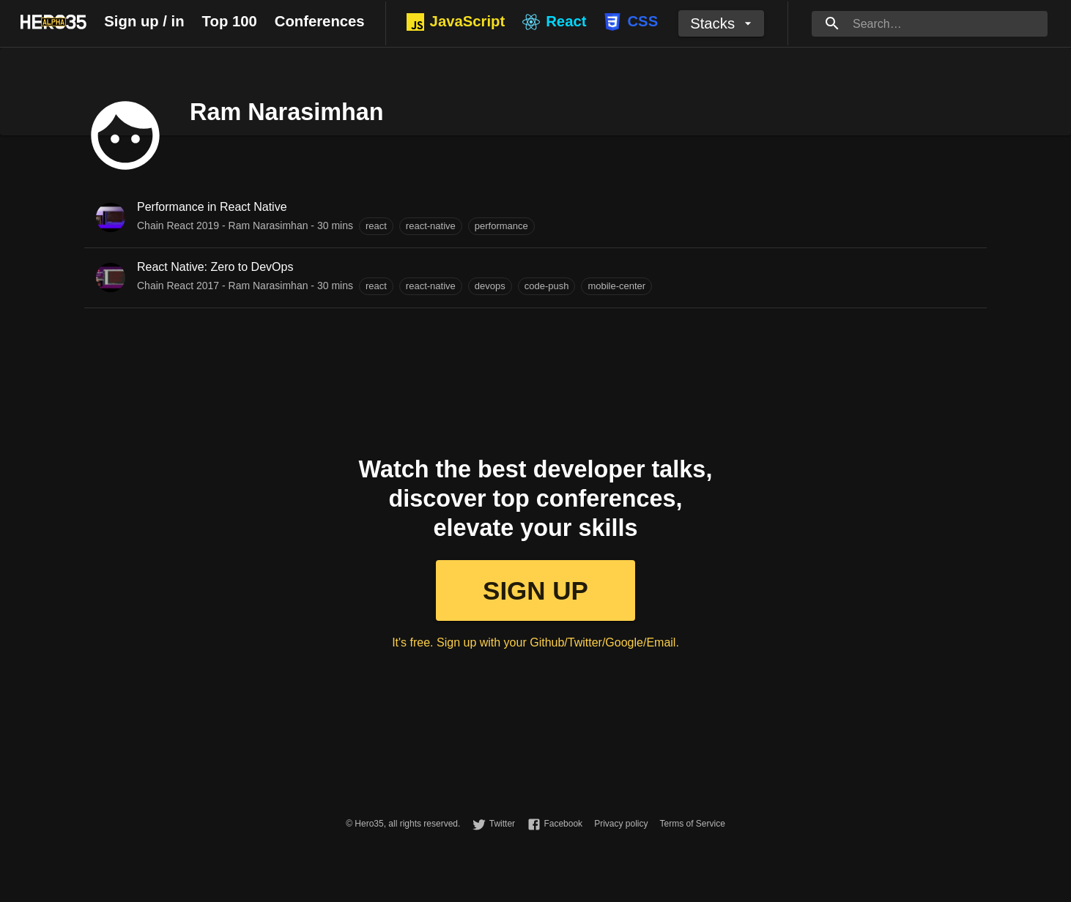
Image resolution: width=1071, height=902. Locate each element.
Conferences (320, 21)
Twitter (502, 824)
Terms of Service (691, 824)
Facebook (563, 824)
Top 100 (229, 21)
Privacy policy (621, 824)
